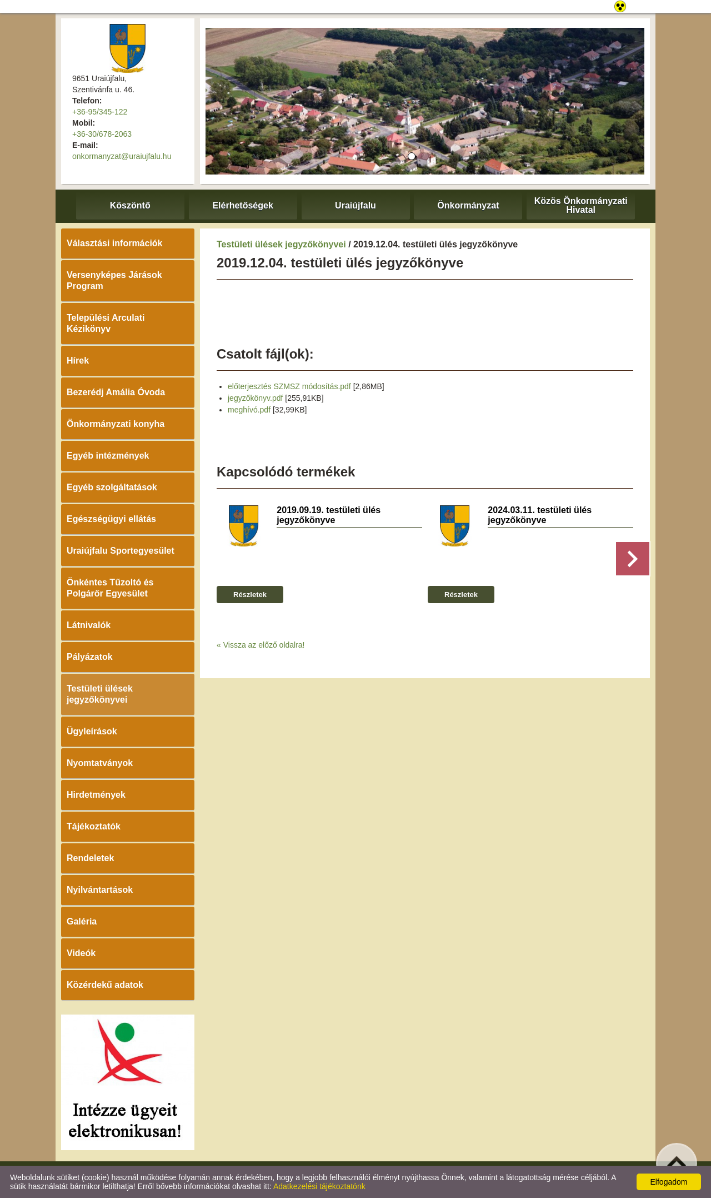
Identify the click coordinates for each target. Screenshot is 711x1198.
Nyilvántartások (100, 889)
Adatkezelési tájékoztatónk (319, 1186)
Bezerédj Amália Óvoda (116, 392)
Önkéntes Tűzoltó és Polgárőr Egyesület (110, 588)
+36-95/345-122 (99, 111)
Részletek (250, 594)
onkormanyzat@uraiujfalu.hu (121, 156)
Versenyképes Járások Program (114, 280)
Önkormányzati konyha (115, 424)
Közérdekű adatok (105, 985)
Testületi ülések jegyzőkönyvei (100, 694)
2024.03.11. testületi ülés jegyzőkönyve (540, 515)
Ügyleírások (92, 731)
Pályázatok (90, 657)
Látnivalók (89, 625)
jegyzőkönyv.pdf (255, 398)
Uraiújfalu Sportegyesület (120, 550)
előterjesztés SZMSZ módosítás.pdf (289, 386)
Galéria (82, 921)
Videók (81, 953)
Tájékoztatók (94, 826)
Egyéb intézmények (108, 455)
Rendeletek (90, 858)
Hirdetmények (96, 794)
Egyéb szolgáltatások (112, 487)
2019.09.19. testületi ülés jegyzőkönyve (328, 515)
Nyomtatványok (100, 763)
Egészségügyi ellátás (111, 519)
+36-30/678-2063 (102, 134)
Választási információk (115, 243)
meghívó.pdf (249, 409)
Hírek (78, 360)
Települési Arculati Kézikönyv (105, 323)
